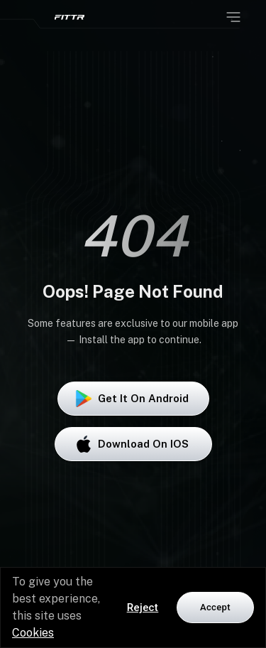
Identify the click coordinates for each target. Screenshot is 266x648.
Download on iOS (133, 444)
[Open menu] (233, 17)
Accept (215, 607)
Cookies (33, 632)
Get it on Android (133, 398)
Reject (143, 607)
